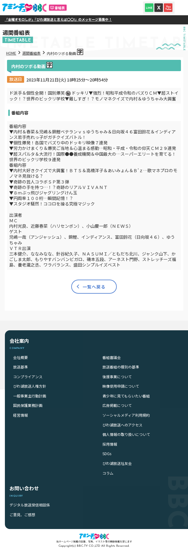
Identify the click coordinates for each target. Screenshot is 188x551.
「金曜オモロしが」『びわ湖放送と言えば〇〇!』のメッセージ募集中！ (65, 19)
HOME (11, 53)
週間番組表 (31, 53)
